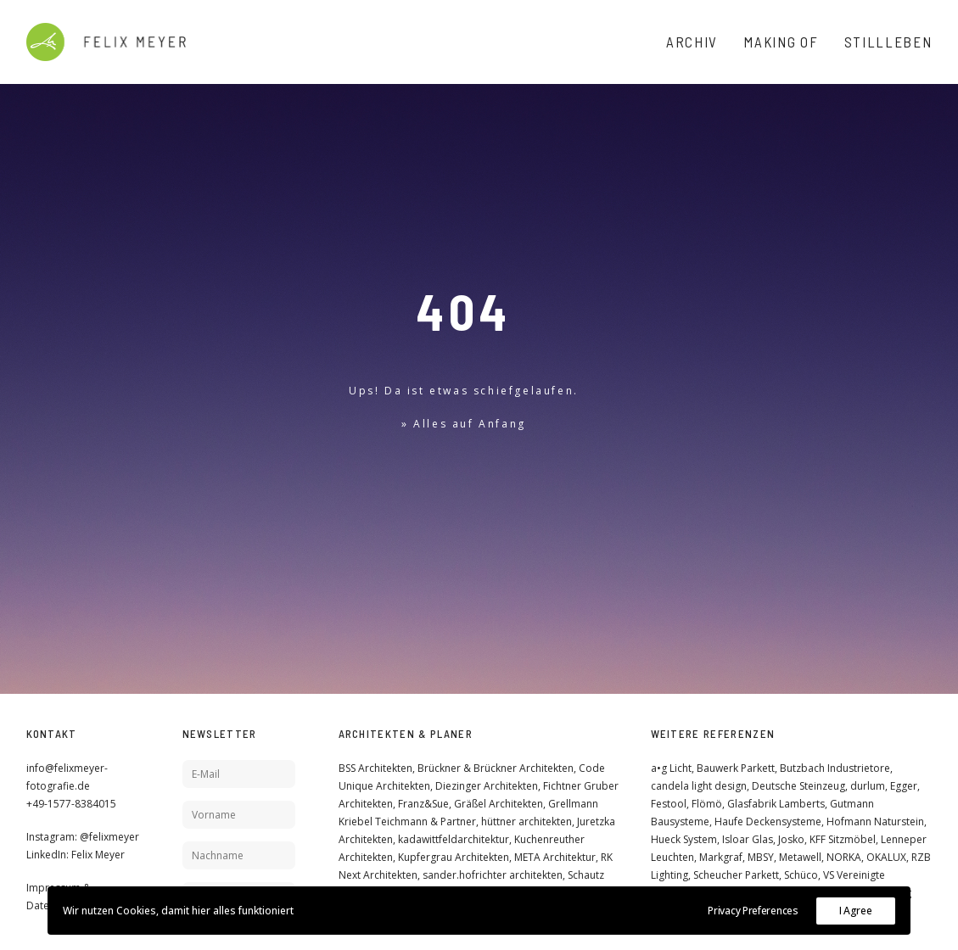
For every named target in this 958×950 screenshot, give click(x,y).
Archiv (692, 41)
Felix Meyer (98, 854)
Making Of (780, 41)
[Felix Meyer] (106, 42)
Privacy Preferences (753, 910)
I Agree (855, 910)
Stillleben (888, 41)
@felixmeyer (109, 837)
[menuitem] (698, 42)
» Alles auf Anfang (463, 423)
